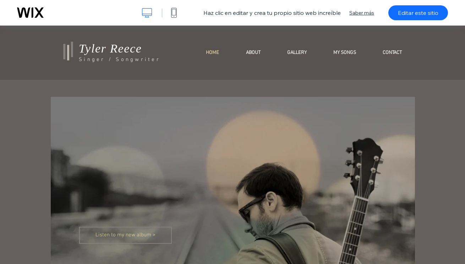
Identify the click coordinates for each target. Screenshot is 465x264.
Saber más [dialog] (361, 13)
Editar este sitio (418, 12)
